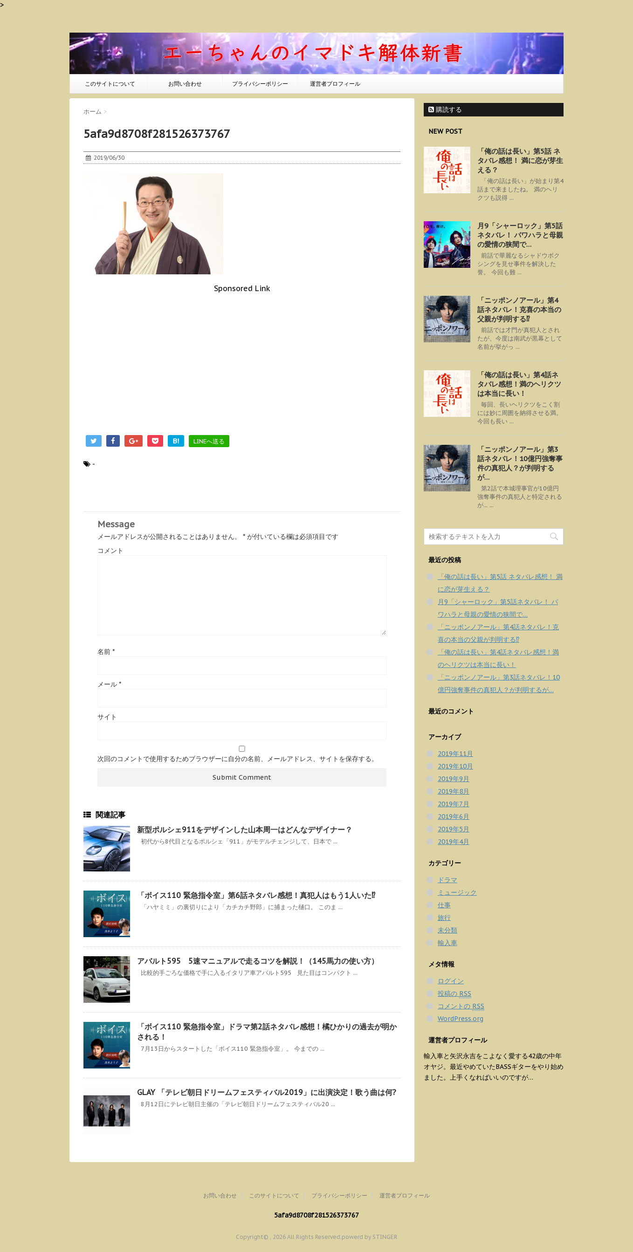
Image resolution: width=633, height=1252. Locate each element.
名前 (106, 651)
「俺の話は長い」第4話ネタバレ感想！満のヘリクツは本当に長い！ (519, 384)
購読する (445, 109)
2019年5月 (453, 829)
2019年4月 (453, 841)
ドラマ (447, 880)
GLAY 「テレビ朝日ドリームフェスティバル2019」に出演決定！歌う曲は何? (266, 1092)
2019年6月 (453, 816)
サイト (107, 717)
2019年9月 (453, 779)
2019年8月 (453, 791)
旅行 (444, 917)
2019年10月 (455, 766)
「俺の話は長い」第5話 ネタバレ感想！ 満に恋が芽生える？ (520, 160)
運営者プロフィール (335, 83)
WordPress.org (460, 1018)
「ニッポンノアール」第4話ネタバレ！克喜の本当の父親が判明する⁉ (519, 309)
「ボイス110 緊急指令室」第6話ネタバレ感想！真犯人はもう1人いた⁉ (256, 895)
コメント (110, 550)
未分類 (447, 930)
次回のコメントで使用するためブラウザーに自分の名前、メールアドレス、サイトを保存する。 (237, 759)
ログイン (451, 981)
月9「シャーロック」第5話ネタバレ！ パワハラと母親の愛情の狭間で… (520, 235)
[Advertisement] (242, 358)
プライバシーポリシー (260, 83)
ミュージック (457, 892)
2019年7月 (453, 804)
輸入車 (447, 943)
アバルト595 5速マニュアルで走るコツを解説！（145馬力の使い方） (257, 961)
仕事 (444, 905)
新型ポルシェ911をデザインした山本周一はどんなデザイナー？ (244, 829)
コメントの (461, 1006)
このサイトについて (110, 83)
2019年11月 (455, 753)
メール (109, 684)
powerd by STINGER (369, 1236)
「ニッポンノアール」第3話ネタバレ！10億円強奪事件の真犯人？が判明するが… (520, 463)
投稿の (454, 993)
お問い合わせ (185, 83)
